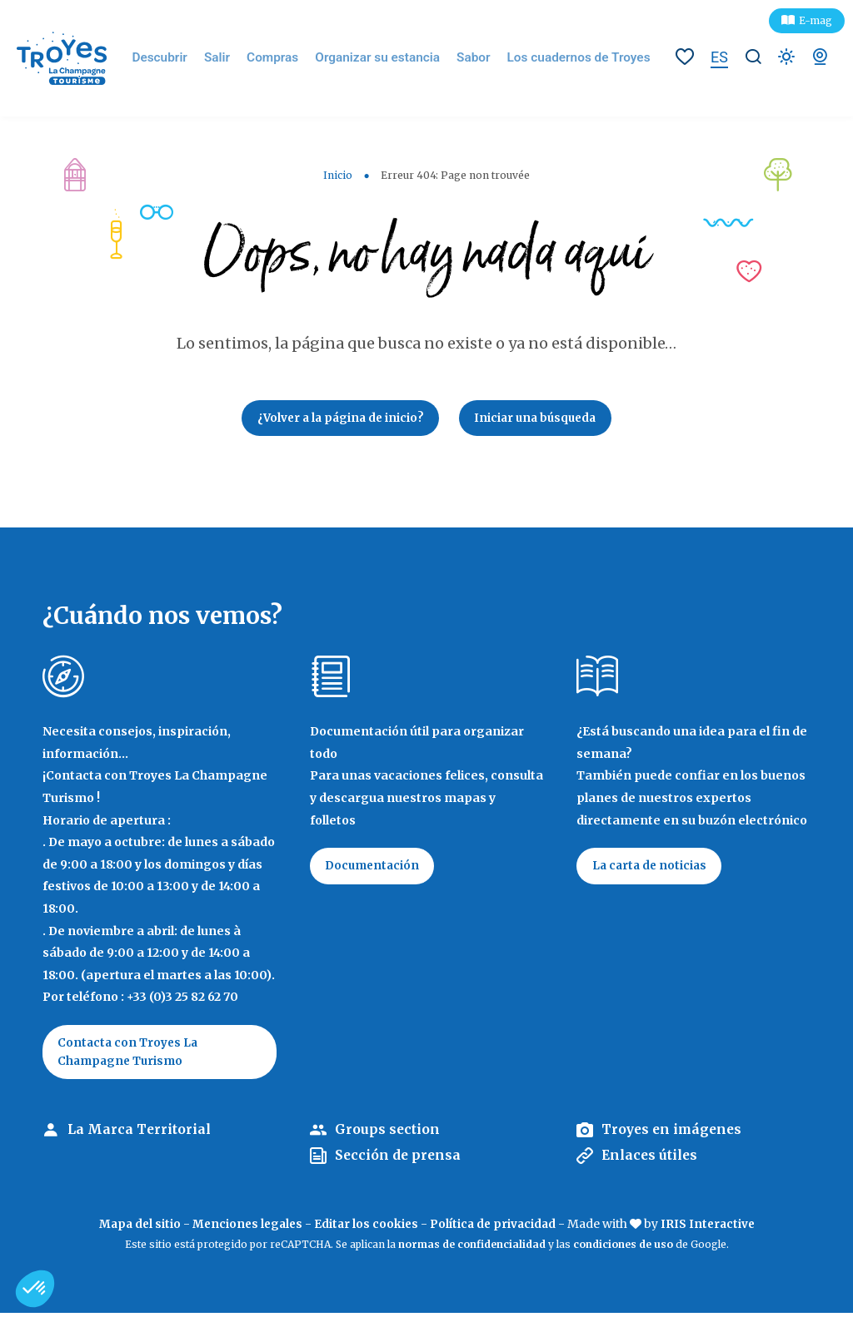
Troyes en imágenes (673, 1134)
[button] (35, 1289)
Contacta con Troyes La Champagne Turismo (130, 1055)
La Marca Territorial (139, 1134)
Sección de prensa (399, 1160)
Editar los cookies (366, 1228)
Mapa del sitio (134, 1228)
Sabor (473, 58)
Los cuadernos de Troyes (571, 58)
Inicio (337, 175)
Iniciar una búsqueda (539, 419)
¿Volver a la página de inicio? (336, 419)
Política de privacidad (495, 1228)
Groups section (388, 1134)
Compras (288, 58)
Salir (235, 58)
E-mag (815, 20)
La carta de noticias (652, 869)
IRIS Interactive (713, 1228)
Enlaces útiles (651, 1160)
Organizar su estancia (384, 58)
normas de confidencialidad (472, 1249)
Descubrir (181, 58)
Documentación (375, 869)
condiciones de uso (623, 1249)
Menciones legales (244, 1228)
